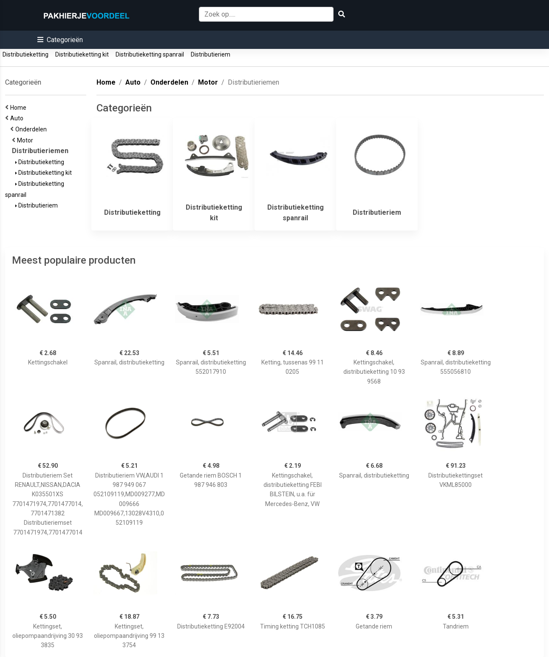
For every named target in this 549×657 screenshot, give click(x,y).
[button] (60, 40)
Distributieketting (25, 54)
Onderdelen (32, 129)
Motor (26, 140)
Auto (18, 118)
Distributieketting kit (82, 54)
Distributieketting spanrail (150, 54)
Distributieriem (210, 54)
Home (19, 107)
